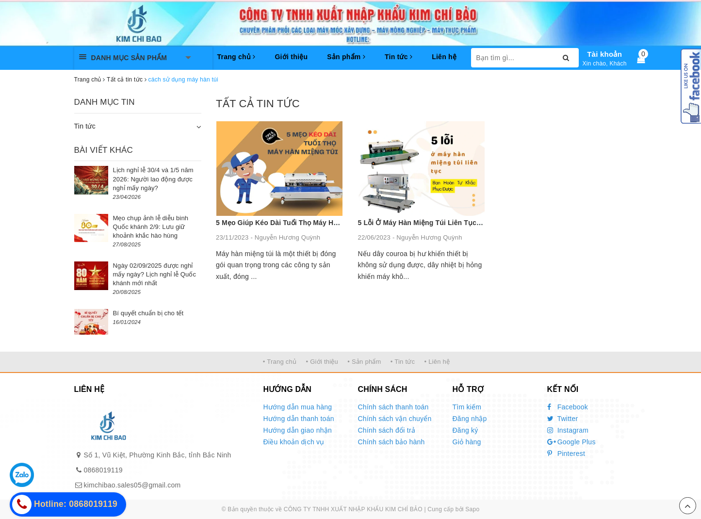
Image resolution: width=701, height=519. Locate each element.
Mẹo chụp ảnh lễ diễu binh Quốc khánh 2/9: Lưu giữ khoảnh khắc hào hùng (151, 226)
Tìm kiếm (467, 407)
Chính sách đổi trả (387, 430)
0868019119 (103, 470)
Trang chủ (236, 57)
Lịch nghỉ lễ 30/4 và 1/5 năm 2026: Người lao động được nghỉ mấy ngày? (153, 178)
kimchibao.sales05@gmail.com (132, 485)
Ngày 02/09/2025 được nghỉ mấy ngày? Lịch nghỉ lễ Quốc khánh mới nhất (154, 274)
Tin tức (398, 57)
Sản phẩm (346, 57)
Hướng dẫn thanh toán (298, 418)
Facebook (567, 407)
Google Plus (571, 442)
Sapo (472, 509)
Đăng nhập (470, 418)
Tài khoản (604, 54)
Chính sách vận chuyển (395, 418)
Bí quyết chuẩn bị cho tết (148, 313)
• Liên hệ (437, 361)
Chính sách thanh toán (393, 407)
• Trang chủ (280, 361)
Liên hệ (444, 57)
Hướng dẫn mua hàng (297, 407)
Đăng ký (465, 430)
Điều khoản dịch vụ (294, 442)
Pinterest (566, 453)
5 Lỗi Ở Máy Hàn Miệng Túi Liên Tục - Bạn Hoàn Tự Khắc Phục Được (471, 223)
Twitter (562, 418)
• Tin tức (403, 361)
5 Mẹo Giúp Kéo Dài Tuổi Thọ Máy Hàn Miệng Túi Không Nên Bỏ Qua (328, 223)
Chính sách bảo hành (391, 442)
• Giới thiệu (322, 361)
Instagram (568, 430)
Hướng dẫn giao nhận (297, 430)
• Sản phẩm (364, 361)
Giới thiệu (291, 57)
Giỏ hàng (467, 442)
